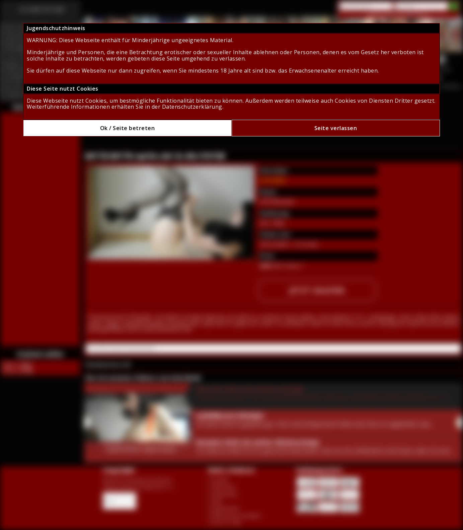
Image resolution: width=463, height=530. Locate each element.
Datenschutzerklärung (192, 106)
